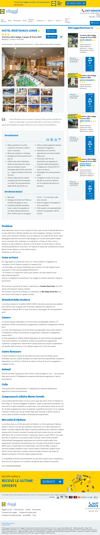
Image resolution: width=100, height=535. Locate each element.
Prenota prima (31, 20)
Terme (24, 20)
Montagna (17, 20)
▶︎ (62, 69)
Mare (10, 20)
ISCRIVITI (52, 481)
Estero (58, 20)
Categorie (39, 20)
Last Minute (3, 20)
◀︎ (5, 69)
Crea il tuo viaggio (67, 20)
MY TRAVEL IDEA (76, 3)
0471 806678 (92, 10)
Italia (50, 20)
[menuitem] (3, 20)
